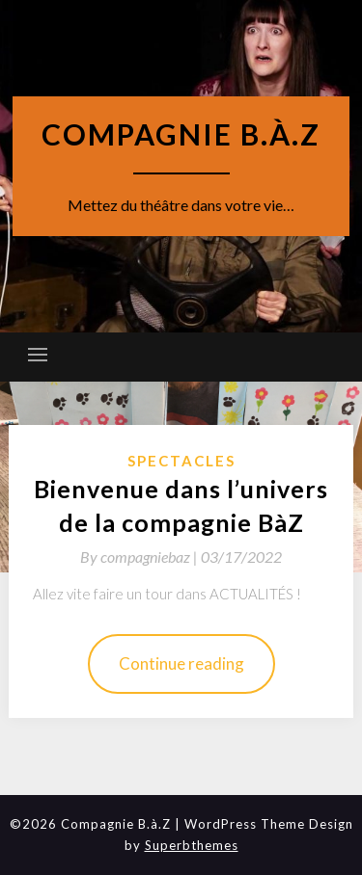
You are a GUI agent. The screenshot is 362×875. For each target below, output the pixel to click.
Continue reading (181, 663)
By (140, 556)
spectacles (181, 460)
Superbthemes (191, 845)
